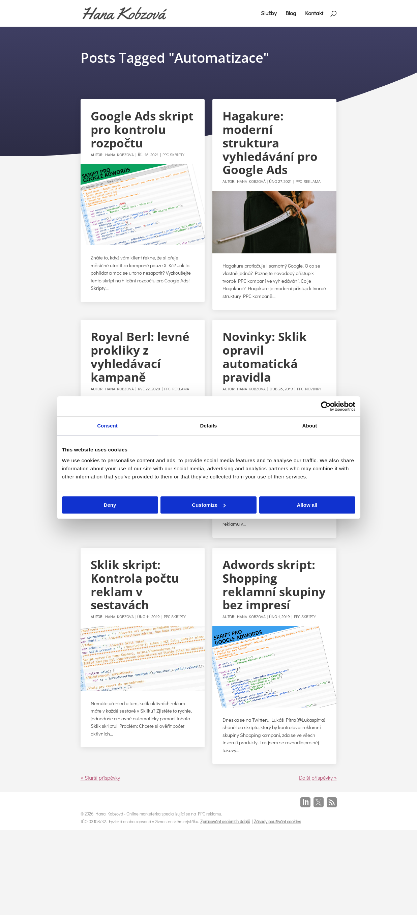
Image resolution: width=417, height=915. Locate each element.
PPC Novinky (309, 388)
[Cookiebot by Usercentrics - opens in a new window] (325, 406)
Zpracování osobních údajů (225, 821)
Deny (110, 505)
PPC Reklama (308, 181)
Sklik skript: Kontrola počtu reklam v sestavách (135, 585)
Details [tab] (208, 425)
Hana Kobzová (119, 154)
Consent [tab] (107, 425)
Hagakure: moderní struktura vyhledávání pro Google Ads (270, 142)
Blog (291, 14)
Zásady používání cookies (277, 821)
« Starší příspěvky (100, 777)
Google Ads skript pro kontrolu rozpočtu (142, 129)
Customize (209, 505)
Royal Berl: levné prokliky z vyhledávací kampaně (140, 357)
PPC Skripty (173, 154)
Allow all (307, 505)
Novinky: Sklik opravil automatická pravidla (264, 357)
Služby (269, 14)
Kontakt (314, 14)
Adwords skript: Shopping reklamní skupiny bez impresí (274, 585)
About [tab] (309, 425)
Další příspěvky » (318, 777)
